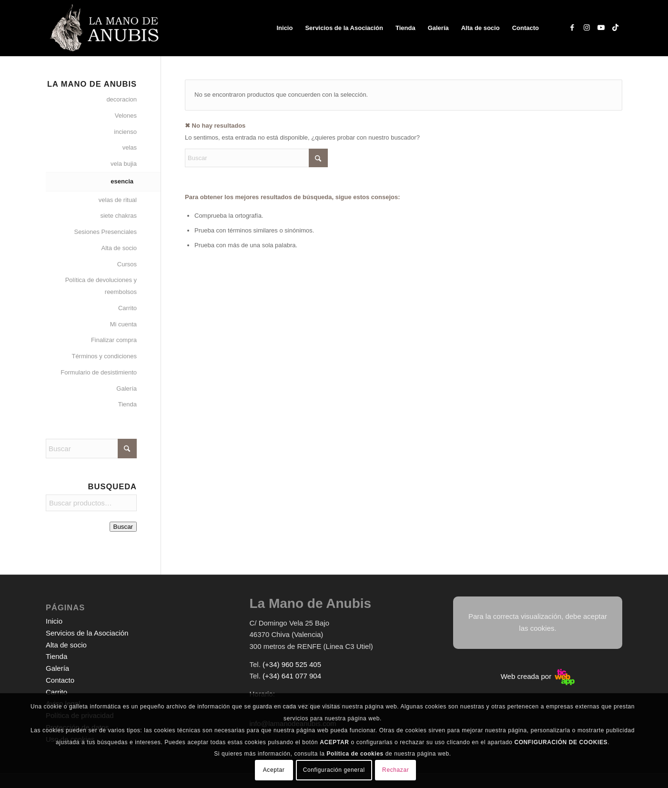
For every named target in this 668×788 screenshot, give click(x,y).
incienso (125, 131)
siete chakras (118, 215)
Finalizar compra (114, 339)
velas (129, 147)
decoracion (121, 99)
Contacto (60, 680)
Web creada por (538, 676)
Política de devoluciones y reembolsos (101, 285)
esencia (122, 181)
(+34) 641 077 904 (292, 676)
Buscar (123, 526)
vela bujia (124, 163)
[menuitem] (284, 28)
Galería (126, 388)
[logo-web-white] (106, 28)
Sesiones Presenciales (105, 231)
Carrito (127, 308)
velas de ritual (118, 199)
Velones (126, 115)
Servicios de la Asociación (87, 633)
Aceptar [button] (274, 770)
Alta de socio (119, 248)
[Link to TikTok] (615, 27)
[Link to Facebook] (572, 27)
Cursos (127, 264)
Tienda (127, 404)
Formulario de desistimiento (99, 372)
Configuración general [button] (334, 770)
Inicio (54, 621)
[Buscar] (256, 158)
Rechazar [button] (395, 770)
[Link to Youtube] (601, 27)
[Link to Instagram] (586, 27)
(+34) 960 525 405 (292, 664)
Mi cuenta (123, 324)
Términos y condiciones (104, 356)
